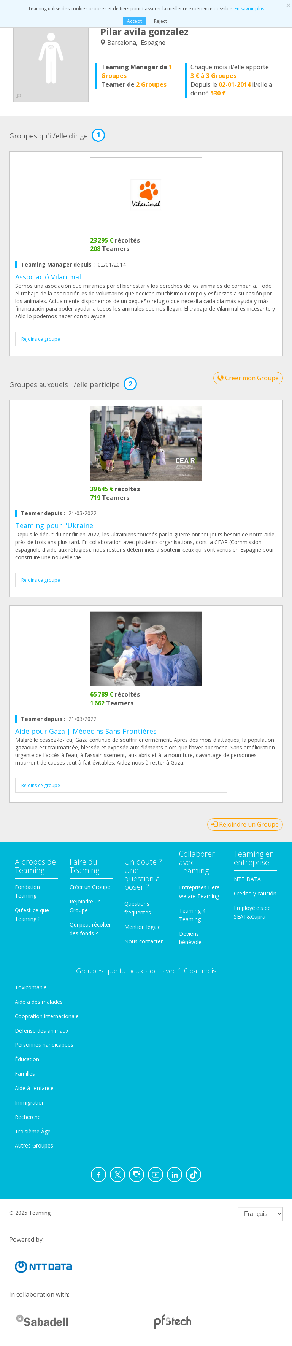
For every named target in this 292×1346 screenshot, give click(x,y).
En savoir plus (249, 8)
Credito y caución (255, 893)
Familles (25, 1073)
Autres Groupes (34, 1145)
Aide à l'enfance (34, 1088)
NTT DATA (247, 879)
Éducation (27, 1059)
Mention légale (142, 926)
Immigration (30, 1102)
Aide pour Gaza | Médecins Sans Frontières (86, 731)
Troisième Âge (33, 1131)
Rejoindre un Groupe (245, 824)
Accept (134, 21)
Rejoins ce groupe (40, 339)
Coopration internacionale (47, 1016)
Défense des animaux (41, 1030)
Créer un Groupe (90, 886)
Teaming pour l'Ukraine (54, 525)
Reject (160, 21)
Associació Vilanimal (48, 276)
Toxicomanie (31, 987)
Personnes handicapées (44, 1044)
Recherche (28, 1117)
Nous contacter (143, 941)
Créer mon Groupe (248, 378)
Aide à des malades (39, 1001)
